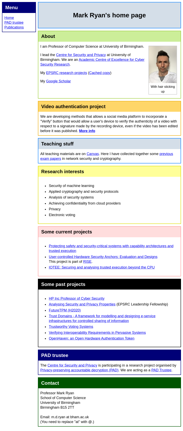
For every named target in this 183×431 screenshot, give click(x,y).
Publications (14, 27)
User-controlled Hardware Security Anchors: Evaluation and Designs (103, 257)
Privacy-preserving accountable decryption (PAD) (79, 370)
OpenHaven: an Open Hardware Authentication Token (92, 338)
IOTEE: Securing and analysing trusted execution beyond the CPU (102, 267)
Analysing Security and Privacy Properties (82, 304)
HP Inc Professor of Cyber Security (77, 299)
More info (87, 131)
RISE (87, 262)
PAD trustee (14, 23)
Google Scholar (58, 81)
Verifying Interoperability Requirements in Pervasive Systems (97, 333)
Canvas (93, 154)
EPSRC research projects (66, 73)
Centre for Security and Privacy (81, 55)
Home (9, 18)
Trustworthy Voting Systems (71, 327)
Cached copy (99, 73)
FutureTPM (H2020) (65, 310)
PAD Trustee (161, 370)
